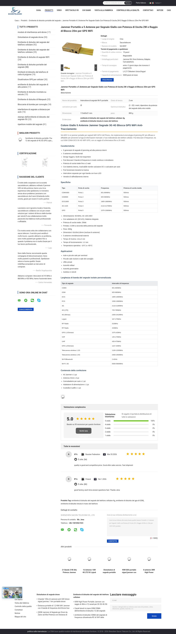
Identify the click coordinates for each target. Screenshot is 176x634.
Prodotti (49, 10)
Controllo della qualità (128, 10)
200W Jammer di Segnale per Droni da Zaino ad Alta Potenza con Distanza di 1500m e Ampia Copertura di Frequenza (53, 613)
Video (59, 10)
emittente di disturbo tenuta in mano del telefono (79, 504)
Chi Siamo (86, 10)
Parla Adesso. (141, 3)
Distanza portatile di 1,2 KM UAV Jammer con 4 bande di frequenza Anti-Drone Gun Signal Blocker (54, 607)
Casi (169, 10)
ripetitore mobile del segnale (30, 124)
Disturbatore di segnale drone (30, 37)
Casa (17, 21)
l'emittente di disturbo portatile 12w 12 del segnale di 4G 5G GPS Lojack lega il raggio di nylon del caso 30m (38, 140)
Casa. (38, 10)
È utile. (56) (82, 459)
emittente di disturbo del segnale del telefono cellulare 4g (93, 501)
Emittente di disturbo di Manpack (32, 99)
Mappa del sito (20, 617)
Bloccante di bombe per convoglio (32, 104)
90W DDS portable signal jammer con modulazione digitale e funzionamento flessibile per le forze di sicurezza (129, 571)
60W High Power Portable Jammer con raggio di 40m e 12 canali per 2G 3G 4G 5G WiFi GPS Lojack (91, 603)
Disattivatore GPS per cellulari (31, 79)
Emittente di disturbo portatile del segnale (45, 21)
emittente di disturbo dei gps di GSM (130, 501)
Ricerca (128, 3)
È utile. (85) (82, 484)
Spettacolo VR (72, 10)
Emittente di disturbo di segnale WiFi (33, 57)
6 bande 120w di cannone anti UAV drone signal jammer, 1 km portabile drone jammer (54, 600)
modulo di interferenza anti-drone (32, 32)
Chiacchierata (107, 80)
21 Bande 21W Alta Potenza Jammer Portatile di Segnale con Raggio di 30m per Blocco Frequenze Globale (69, 571)
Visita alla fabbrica (104, 10)
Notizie (160, 10)
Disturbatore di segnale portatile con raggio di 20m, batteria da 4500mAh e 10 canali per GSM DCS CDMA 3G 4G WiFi (109, 571)
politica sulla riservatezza (37, 631)
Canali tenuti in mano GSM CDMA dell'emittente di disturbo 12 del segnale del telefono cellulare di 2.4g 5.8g (90, 609)
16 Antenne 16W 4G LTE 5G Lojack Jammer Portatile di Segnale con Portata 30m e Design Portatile (89, 571)
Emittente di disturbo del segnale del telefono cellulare (91, 596)
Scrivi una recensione (83, 432)
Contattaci (148, 10)
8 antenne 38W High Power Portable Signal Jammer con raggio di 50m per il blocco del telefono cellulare (149, 571)
